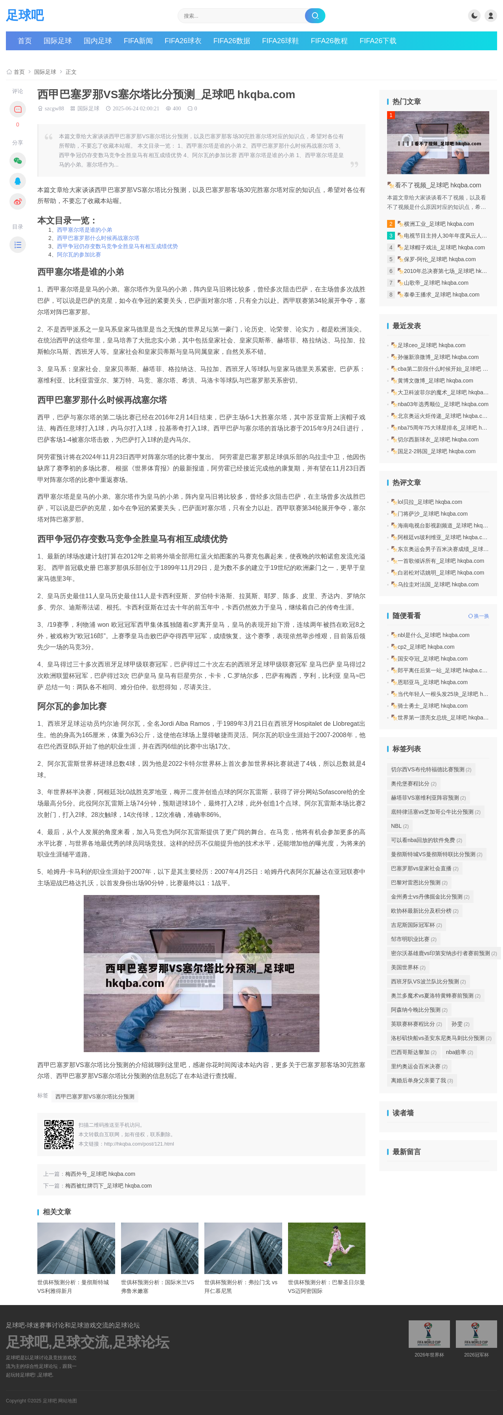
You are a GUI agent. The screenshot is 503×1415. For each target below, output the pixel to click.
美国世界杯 (408, 967)
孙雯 (461, 1024)
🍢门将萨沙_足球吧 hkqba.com (429, 514)
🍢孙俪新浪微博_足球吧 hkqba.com (435, 357)
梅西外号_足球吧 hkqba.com (100, 1174)
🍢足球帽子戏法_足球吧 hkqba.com (441, 247)
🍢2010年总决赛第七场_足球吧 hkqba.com (450, 271)
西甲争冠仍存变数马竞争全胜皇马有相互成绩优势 (117, 246)
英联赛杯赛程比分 (416, 1024)
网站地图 (67, 1401)
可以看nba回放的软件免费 (426, 840)
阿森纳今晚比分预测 (419, 1010)
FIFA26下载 (378, 41)
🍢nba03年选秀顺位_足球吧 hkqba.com (439, 404)
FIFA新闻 (138, 41)
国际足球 (58, 41)
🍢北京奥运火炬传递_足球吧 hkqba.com (440, 416)
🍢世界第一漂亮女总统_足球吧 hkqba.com (443, 717)
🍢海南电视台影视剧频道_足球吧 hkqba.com (446, 525)
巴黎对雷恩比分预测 (419, 882)
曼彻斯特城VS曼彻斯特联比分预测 (437, 854)
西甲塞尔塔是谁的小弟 (84, 230)
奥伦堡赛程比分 (414, 783)
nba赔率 (459, 1052)
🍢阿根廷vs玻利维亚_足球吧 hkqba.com (440, 537)
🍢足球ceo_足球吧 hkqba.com (428, 345)
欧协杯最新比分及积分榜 (425, 911)
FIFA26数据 (231, 41)
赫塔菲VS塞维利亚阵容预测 (428, 797)
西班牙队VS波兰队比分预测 (428, 981)
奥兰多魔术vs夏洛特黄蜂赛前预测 (436, 995)
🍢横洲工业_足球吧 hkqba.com (435, 224)
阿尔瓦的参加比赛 (79, 254)
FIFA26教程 (329, 41)
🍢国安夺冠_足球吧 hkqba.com (429, 658)
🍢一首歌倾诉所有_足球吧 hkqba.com (437, 561)
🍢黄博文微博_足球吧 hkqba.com (432, 380)
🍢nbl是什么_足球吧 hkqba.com (430, 635)
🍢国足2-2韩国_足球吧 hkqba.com (433, 451)
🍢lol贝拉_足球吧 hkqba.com (426, 502)
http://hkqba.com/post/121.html (139, 1144)
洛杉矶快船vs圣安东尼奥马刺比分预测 (441, 1038)
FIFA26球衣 (183, 41)
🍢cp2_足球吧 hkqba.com (423, 647)
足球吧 (25, 15)
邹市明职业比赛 (414, 939)
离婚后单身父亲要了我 (422, 1080)
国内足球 (98, 41)
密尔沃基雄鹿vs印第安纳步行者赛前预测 (444, 953)
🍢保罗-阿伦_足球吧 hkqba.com (436, 259)
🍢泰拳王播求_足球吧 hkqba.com (438, 294)
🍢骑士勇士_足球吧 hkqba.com (429, 706)
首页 (25, 41)
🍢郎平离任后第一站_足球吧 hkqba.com (440, 670)
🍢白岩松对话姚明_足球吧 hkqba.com (437, 572)
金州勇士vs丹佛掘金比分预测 (430, 896)
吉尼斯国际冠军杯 (416, 925)
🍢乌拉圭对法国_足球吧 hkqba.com (435, 584)
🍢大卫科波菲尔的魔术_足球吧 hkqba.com (443, 392)
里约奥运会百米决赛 (419, 1066)
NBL (400, 826)
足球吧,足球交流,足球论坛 (87, 1342)
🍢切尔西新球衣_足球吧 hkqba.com (435, 439)
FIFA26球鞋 (280, 41)
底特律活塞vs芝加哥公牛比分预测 (436, 812)
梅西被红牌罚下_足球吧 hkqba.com (108, 1186)
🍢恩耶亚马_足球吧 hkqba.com (429, 682)
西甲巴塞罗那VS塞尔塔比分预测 (94, 1096)
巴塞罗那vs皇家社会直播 (425, 868)
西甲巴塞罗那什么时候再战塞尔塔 (98, 238)
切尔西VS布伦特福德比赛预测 (431, 769)
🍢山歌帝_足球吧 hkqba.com (432, 283)
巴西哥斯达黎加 (414, 1052)
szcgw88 (54, 108)
